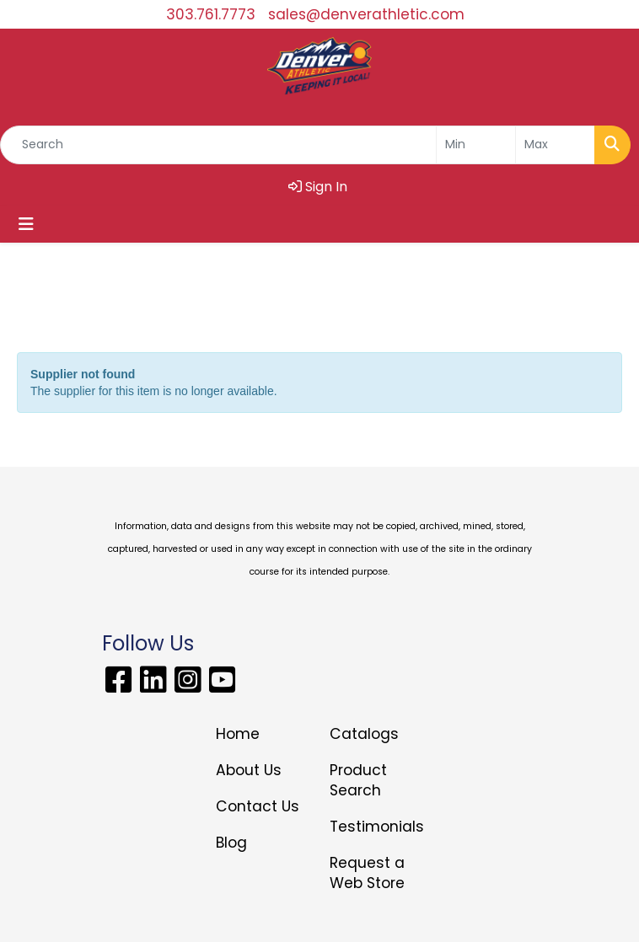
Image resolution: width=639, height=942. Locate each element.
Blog (231, 842)
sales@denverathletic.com (366, 14)
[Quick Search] (218, 145)
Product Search (358, 780)
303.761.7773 (210, 14)
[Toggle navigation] (26, 224)
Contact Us (257, 806)
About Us (249, 770)
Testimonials (376, 826)
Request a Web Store (367, 873)
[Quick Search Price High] (555, 145)
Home (238, 734)
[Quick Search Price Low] (476, 145)
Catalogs (364, 734)
